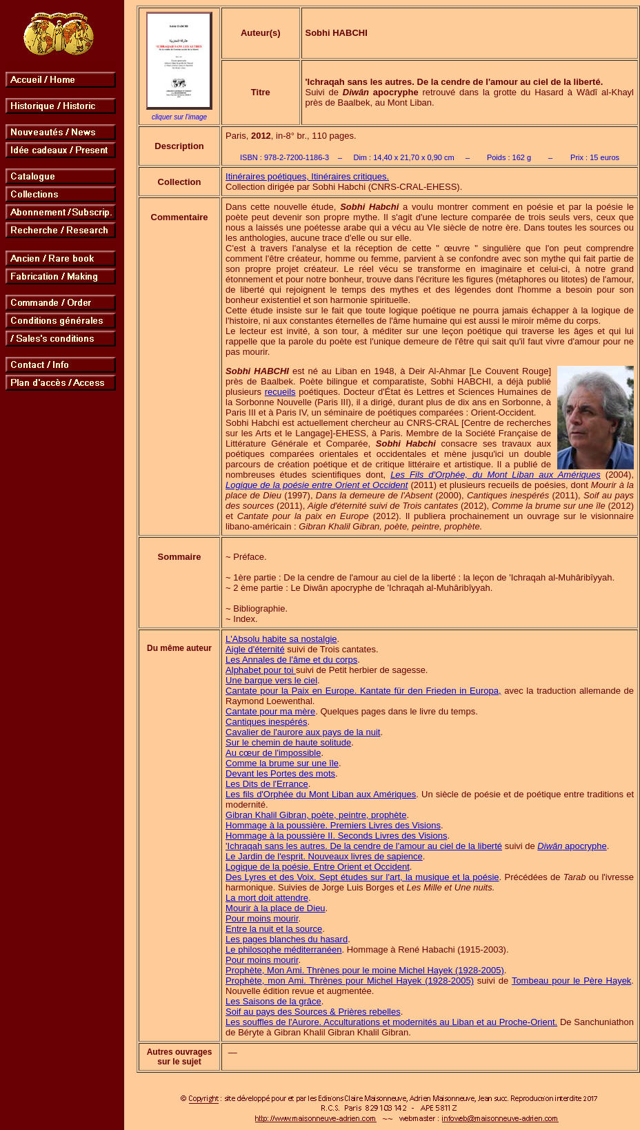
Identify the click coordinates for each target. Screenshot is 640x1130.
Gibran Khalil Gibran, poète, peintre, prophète (316, 815)
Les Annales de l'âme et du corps (291, 659)
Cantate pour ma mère (270, 711)
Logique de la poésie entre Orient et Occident (317, 485)
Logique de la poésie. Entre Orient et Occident (318, 866)
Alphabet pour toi (261, 670)
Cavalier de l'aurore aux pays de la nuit (303, 732)
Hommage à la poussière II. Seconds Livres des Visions (336, 835)
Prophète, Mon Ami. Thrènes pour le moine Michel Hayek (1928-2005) (365, 970)
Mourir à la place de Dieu (276, 908)
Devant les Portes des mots (280, 773)
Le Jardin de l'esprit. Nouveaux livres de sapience (324, 856)
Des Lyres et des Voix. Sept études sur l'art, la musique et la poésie (362, 877)
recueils (280, 392)
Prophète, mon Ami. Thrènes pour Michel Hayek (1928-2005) (350, 980)
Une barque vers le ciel (271, 680)
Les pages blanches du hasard (287, 939)
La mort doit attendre (267, 898)
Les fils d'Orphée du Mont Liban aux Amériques (321, 794)
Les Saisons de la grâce (273, 1001)
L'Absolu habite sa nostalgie (281, 639)
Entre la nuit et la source (274, 929)
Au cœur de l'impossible (273, 753)
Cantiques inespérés (267, 722)
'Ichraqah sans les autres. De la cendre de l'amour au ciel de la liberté (364, 846)
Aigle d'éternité (255, 649)
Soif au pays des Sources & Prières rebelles (313, 1011)
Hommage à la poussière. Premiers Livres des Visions (333, 825)
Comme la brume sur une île (282, 763)
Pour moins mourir (262, 918)
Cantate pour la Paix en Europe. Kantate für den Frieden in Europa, (363, 690)
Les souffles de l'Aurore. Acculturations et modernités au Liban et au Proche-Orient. (391, 1022)
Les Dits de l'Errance (267, 784)
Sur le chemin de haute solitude (288, 742)
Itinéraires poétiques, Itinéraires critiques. (307, 176)
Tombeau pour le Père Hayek (571, 980)
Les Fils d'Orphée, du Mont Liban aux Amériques (495, 474)
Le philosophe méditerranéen (283, 949)
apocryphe (571, 846)
